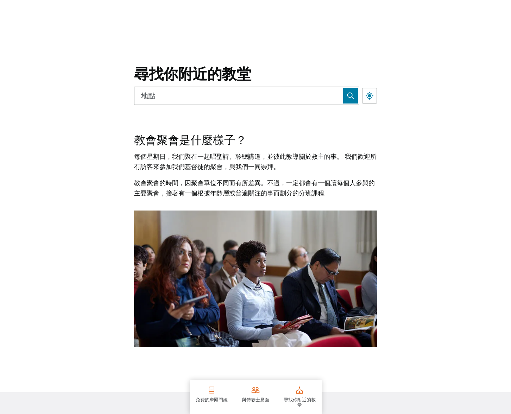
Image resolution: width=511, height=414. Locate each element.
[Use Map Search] (350, 96)
